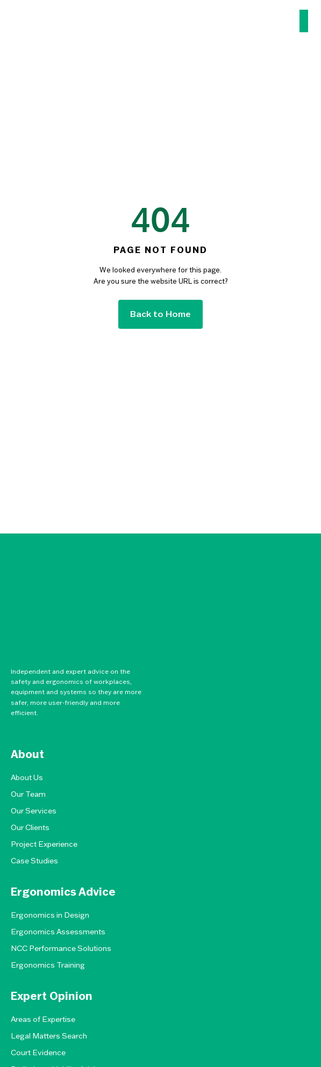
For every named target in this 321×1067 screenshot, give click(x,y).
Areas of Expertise (43, 1019)
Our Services (33, 811)
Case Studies (34, 861)
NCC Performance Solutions (61, 948)
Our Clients (30, 827)
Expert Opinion (51, 996)
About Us (27, 777)
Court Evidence (38, 1052)
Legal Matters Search (49, 1036)
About (27, 754)
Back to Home (160, 313)
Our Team (28, 794)
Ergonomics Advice (63, 892)
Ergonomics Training (48, 965)
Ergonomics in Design (50, 915)
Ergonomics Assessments (58, 931)
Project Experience (44, 844)
